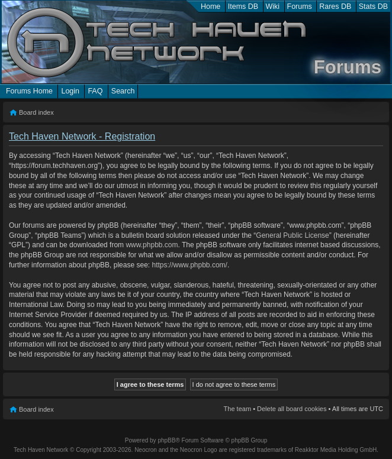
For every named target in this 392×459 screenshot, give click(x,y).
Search (123, 91)
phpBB (166, 440)
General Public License (292, 235)
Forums (299, 6)
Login (70, 91)
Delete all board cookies (291, 408)
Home (210, 6)
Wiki (273, 6)
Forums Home (29, 91)
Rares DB (335, 6)
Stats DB (373, 6)
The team (237, 408)
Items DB (243, 6)
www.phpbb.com (152, 245)
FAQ (95, 91)
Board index (36, 112)
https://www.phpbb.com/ (189, 265)
